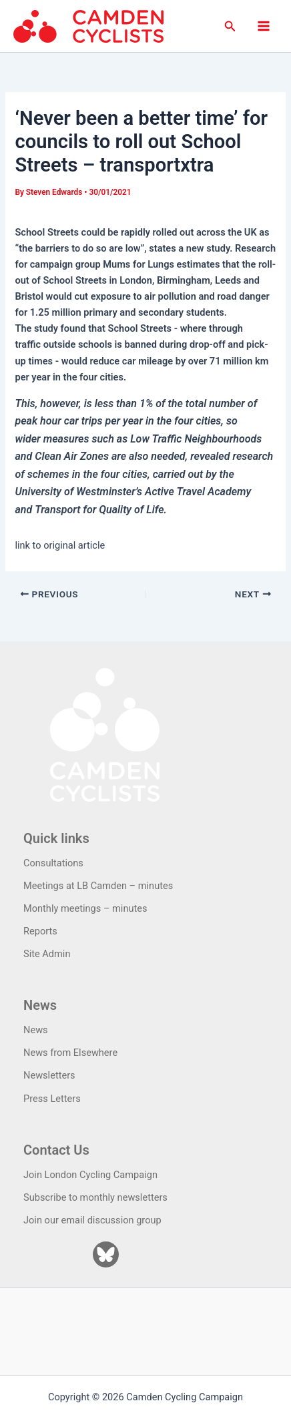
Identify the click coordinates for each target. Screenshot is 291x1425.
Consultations (53, 863)
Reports (40, 931)
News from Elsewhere (70, 1053)
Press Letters (52, 1099)
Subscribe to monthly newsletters (95, 1197)
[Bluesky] (106, 1254)
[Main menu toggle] (264, 26)
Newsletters (49, 1075)
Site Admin (46, 954)
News (35, 1030)
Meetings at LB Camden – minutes (98, 886)
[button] (230, 26)
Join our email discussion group (92, 1220)
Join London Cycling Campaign (90, 1175)
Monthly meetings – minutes (85, 908)
